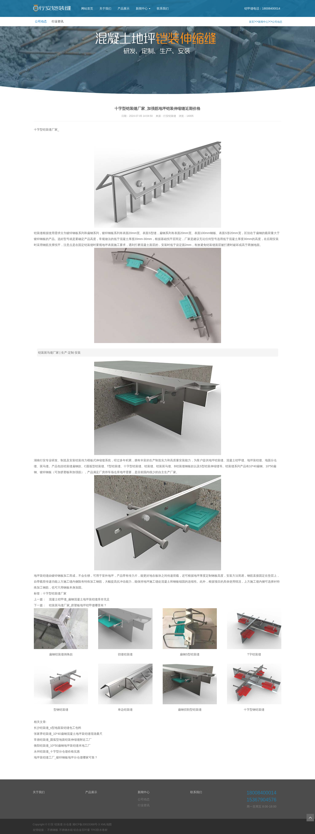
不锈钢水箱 (66, 829)
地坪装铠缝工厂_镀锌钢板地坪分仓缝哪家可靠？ (66, 757)
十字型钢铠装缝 (254, 709)
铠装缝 (148, 466)
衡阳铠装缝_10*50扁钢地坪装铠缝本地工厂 (62, 745)
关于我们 (105, 8)
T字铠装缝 (254, 654)
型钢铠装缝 (61, 709)
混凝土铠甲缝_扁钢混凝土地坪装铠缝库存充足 (79, 599)
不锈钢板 (52, 829)
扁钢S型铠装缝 (189, 654)
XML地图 (106, 824)
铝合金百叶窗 (81, 829)
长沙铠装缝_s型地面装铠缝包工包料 (57, 727)
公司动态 (41, 21)
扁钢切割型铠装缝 (190, 709)
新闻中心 (143, 8)
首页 (251, 21)
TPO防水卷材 (99, 829)
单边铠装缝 (125, 709)
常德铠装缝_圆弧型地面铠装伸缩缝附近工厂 (63, 739)
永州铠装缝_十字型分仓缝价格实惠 (57, 751)
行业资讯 (57, 21)
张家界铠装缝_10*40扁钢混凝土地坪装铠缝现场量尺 (68, 733)
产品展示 (123, 8)
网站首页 (87, 8)
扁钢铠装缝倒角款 (61, 654)
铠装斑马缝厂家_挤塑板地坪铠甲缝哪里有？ (78, 605)
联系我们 (163, 8)
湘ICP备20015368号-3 (86, 824)
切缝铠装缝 (125, 654)
